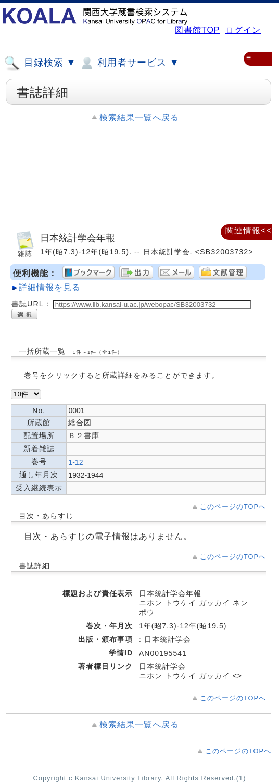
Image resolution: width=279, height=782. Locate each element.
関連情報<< (248, 230)
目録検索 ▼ (40, 63)
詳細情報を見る (50, 287)
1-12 (75, 462)
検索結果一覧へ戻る (139, 117)
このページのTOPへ (233, 507)
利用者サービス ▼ (129, 63)
